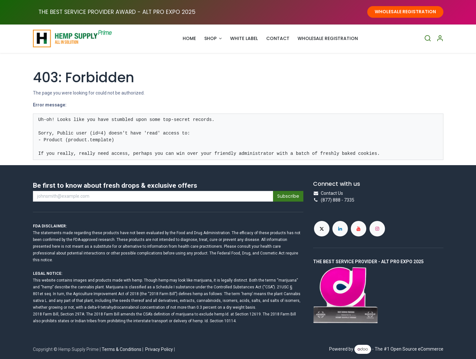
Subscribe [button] (288, 196)
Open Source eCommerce (416, 349)
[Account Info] (439, 39)
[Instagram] (377, 228)
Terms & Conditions (121, 349)
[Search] (427, 39)
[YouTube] (358, 228)
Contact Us (332, 193)
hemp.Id (221, 314)
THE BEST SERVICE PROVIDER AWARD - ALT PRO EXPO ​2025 (117, 12)
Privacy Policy (159, 349)
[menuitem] (189, 39)
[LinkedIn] (340, 228)
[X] (321, 228)
